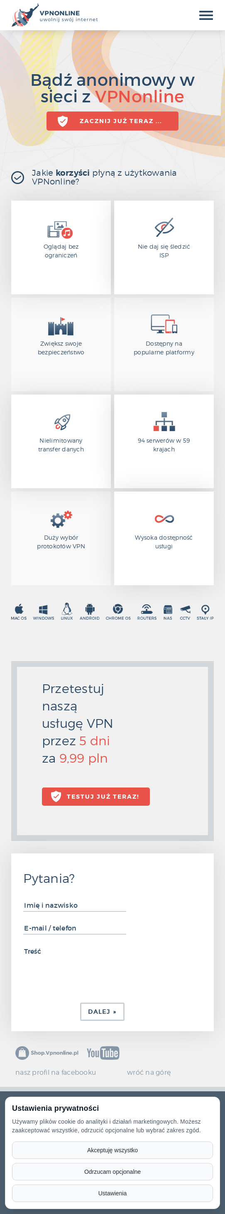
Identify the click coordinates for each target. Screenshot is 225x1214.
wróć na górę (149, 1072)
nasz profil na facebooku (55, 1072)
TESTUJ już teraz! (103, 796)
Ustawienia (112, 1193)
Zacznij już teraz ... (121, 121)
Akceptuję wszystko (112, 1150)
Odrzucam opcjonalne (112, 1171)
